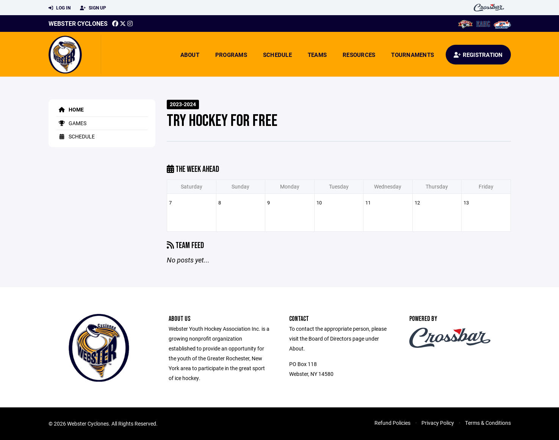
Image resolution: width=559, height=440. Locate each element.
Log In (59, 8)
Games (71, 123)
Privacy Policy (437, 422)
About (189, 54)
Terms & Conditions (488, 422)
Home (70, 109)
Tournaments (412, 54)
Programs (231, 54)
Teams (317, 54)
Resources (359, 54)
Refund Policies (392, 422)
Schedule (277, 54)
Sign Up (93, 8)
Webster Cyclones (78, 23)
